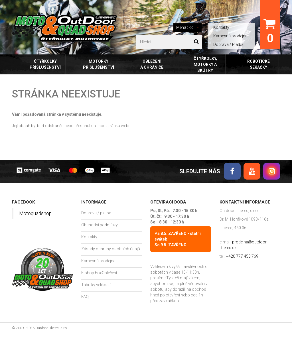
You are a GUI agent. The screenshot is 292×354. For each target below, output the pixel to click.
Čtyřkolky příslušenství (45, 64)
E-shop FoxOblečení (99, 272)
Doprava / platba (96, 213)
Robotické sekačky (258, 64)
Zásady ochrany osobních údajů (110, 249)
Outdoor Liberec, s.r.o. (51, 328)
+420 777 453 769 (242, 256)
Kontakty (221, 27)
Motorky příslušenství (98, 64)
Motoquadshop (35, 213)
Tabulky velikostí (96, 284)
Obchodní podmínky (99, 225)
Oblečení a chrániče (151, 64)
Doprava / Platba (228, 44)
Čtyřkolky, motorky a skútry (205, 64)
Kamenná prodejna (230, 36)
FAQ (85, 296)
